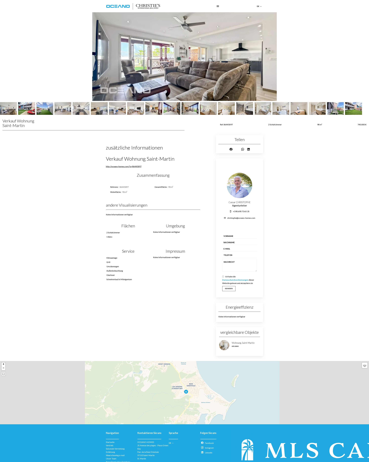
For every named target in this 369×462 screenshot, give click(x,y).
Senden (229, 288)
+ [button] (3, 364)
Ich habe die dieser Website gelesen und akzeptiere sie (238, 279)
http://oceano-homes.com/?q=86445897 (123, 166)
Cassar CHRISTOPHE (240, 202)
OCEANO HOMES (145, 442)
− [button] (3, 368)
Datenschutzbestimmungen (235, 280)
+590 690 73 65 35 (241, 211)
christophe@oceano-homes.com (241, 218)
